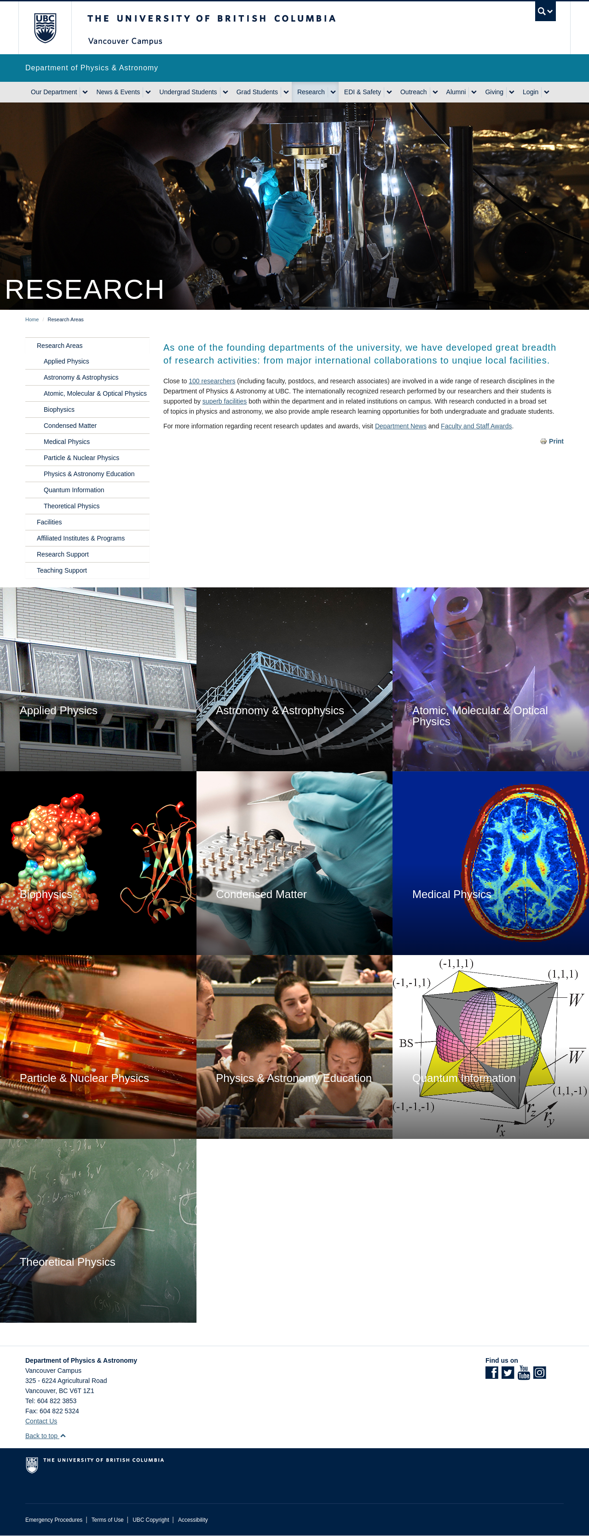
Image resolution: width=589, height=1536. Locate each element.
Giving (494, 92)
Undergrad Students (188, 92)
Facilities (49, 522)
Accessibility (193, 1520)
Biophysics (59, 409)
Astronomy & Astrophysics (81, 377)
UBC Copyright (151, 1520)
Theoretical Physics (71, 506)
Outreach (413, 92)
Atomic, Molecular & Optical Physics (95, 393)
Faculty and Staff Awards (476, 426)
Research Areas (60, 345)
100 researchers (212, 381)
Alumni (456, 92)
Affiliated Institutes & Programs (81, 538)
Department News (401, 426)
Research (311, 92)
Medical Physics (67, 441)
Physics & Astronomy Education (89, 474)
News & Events (118, 92)
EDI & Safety (362, 92)
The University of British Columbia (44, 27)
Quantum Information (74, 490)
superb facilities (224, 401)
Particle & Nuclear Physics (81, 457)
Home (32, 319)
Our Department (54, 92)
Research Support (63, 554)
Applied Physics (66, 361)
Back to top (45, 1435)
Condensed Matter (70, 425)
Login (530, 92)
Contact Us (41, 1421)
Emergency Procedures (53, 1520)
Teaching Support (62, 570)
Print (556, 441)
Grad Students (257, 92)
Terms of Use (108, 1520)
